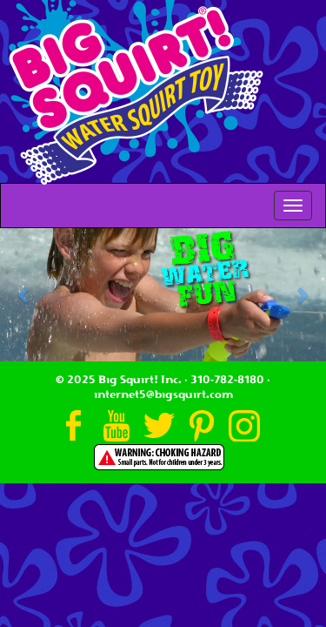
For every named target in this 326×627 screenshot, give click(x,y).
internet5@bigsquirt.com (163, 394)
